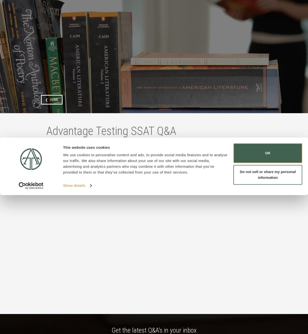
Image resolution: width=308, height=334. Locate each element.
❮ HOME (51, 100)
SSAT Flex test (66, 162)
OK (268, 292)
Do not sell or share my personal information (268, 313)
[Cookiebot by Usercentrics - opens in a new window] (31, 324)
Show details (74, 324)
